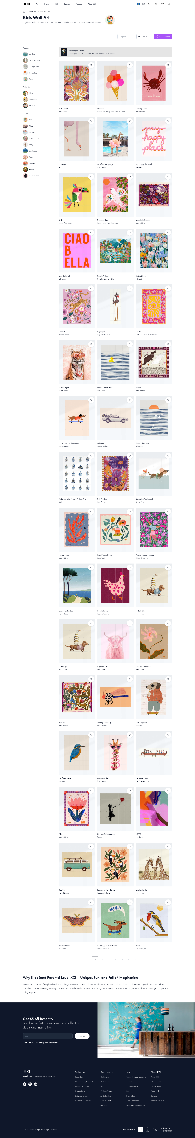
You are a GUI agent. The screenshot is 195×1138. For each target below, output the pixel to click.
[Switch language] (141, 4)
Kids (56, 4)
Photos (46, 4)
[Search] (70, 36)
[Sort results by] (127, 36)
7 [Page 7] (135, 960)
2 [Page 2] (102, 960)
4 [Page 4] (115, 960)
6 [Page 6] (128, 960)
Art (37, 4)
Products (79, 4)
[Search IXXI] (149, 4)
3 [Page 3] (108, 960)
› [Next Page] (142, 960)
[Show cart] (169, 4)
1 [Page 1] (95, 959)
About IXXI (92, 4)
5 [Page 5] (122, 960)
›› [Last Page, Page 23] (148, 960)
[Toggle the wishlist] (162, 4)
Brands (67, 4)
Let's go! (82, 1036)
